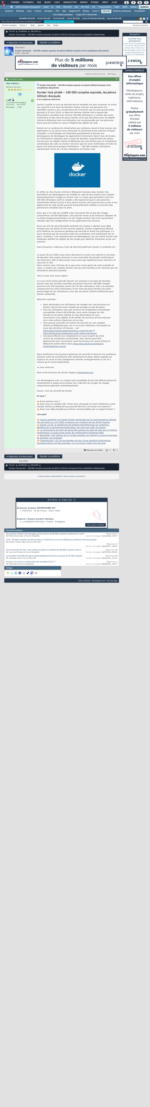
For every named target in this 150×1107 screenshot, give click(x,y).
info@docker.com (85, 372)
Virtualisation (139, 11)
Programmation (104, 7)
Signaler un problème (50, 42)
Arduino (38, 11)
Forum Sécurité (43, 18)
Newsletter (70, 2)
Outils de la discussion (94, 74)
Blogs (47, 2)
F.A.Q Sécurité (59, 18)
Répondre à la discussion (20, 42)
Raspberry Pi (74, 11)
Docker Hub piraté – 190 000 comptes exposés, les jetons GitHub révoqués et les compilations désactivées (62, 50)
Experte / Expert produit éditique (35, 519)
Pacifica (27, 511)
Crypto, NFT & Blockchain (86, 15)
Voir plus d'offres (95, 525)
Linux (29, 11)
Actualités (23, 461)
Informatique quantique (63, 15)
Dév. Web (85, 7)
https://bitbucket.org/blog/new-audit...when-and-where (70, 333)
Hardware (48, 11)
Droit (105, 2)
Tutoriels (28, 2)
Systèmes (144, 7)
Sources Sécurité (114, 18)
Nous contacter (84, 580)
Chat (57, 2)
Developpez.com (98, 580)
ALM (58, 7)
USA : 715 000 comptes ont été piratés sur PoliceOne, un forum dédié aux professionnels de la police (51, 540)
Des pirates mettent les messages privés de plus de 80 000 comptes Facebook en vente (45, 534)
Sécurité (106, 11)
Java (76, 7)
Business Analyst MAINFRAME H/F (36, 508)
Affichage (111, 74)
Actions (22, 25)
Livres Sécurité (73, 18)
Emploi (83, 2)
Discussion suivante (74, 476)
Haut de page (112, 580)
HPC (57, 11)
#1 (117, 79)
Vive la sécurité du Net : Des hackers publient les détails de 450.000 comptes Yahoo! (43, 550)
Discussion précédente (51, 476)
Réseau (86, 11)
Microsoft (67, 7)
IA (52, 7)
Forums (15, 2)
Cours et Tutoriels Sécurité (93, 18)
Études (94, 2)
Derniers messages (9, 25)
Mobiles (134, 7)
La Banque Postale (33, 522)
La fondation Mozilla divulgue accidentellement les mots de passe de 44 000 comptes (44, 556)
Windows (20, 11)
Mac (64, 11)
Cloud (45, 7)
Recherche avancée (140, 25)
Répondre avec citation (93, 450)
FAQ (39, 2)
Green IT (96, 11)
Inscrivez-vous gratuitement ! (59, 22)
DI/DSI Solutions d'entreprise (28, 7)
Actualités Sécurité (27, 18)
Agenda (41, 25)
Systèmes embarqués (122, 11)
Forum (12, 31)
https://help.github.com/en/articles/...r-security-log (67, 330)
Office (124, 7)
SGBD (116, 7)
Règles (56, 25)
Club (114, 2)
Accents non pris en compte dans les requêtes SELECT (31, 562)
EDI (93, 7)
